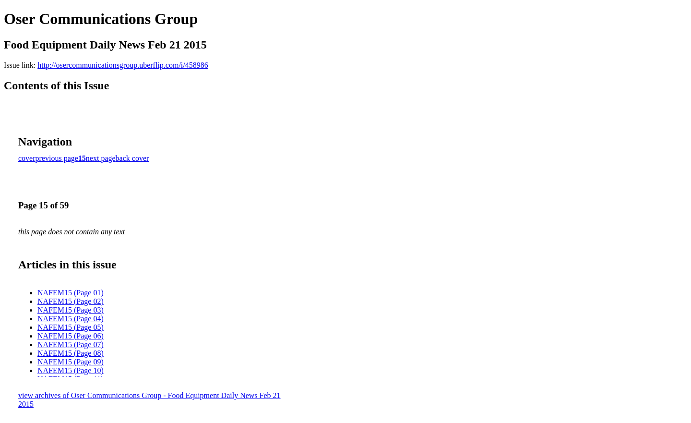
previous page (57, 158)
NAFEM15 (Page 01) (70, 293)
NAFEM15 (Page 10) (70, 370)
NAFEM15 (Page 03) (70, 310)
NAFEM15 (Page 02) (70, 301)
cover (27, 158)
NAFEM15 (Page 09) (70, 362)
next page (101, 158)
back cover (132, 158)
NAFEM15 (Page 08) (70, 353)
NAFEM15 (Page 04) (70, 318)
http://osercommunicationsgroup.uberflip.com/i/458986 (122, 65)
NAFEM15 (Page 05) (70, 327)
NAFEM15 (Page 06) (70, 336)
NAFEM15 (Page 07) (70, 344)
